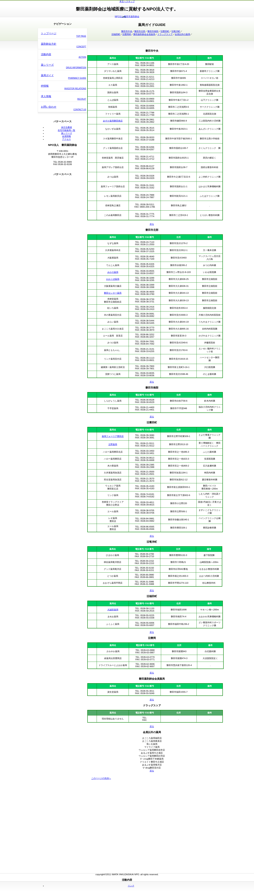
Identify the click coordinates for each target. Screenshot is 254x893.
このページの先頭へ (101, 778)
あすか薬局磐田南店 (113, 121)
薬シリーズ (66, 133)
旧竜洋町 (175, 31)
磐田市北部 (139, 31)
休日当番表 (66, 127)
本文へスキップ (127, 1)
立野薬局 (112, 444)
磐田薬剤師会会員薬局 (144, 34)
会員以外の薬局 (182, 34)
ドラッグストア (165, 34)
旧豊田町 (165, 31)
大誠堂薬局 (112, 609)
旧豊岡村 (126, 34)
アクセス (66, 139)
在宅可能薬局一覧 (66, 130)
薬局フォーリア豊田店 (113, 436)
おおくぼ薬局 (112, 279)
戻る (152, 224)
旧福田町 (116, 34)
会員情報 (66, 136)
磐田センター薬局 (112, 293)
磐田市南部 (152, 31)
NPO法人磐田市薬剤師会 (127, 16)
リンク (131, 885)
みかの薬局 (112, 272)
